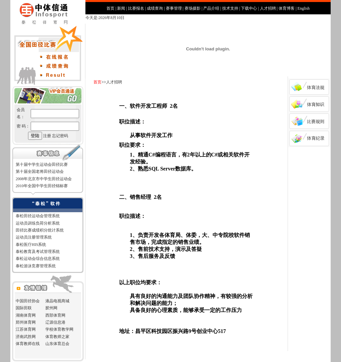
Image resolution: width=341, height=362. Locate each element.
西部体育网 (55, 315)
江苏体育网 (26, 329)
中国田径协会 (28, 301)
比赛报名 (136, 8)
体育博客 (287, 8)
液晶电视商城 (57, 301)
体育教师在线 (28, 343)
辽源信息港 (55, 322)
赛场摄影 (193, 8)
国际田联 (24, 308)
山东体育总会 (57, 343)
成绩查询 (155, 8)
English (303, 8)
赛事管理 (174, 8)
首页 (110, 8)
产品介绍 (211, 8)
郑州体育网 (26, 322)
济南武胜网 (26, 336)
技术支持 (230, 8)
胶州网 (51, 308)
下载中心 (249, 8)
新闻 (121, 8)
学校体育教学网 (59, 329)
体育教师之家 (57, 336)
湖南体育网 (26, 315)
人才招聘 (268, 8)
